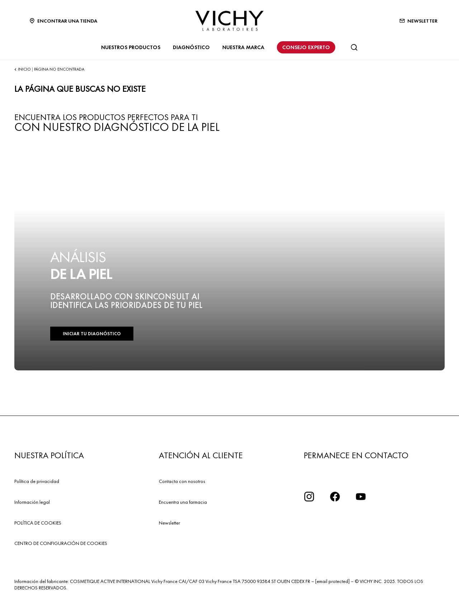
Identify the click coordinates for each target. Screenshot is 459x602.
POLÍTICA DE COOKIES (37, 523)
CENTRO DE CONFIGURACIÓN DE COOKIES (60, 543)
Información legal (32, 502)
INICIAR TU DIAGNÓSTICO (92, 334)
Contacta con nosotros (182, 481)
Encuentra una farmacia (183, 502)
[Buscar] (354, 47)
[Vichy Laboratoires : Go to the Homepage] (229, 21)
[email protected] (332, 581)
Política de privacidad (36, 481)
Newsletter (169, 523)
